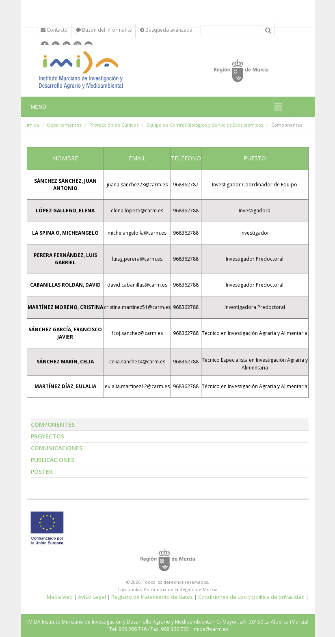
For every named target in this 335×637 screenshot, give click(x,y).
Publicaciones (52, 460)
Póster (42, 471)
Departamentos (64, 125)
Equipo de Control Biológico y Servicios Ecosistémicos (205, 125)
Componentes (53, 424)
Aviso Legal (92, 596)
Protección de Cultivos (113, 125)
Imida (33, 125)
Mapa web (60, 596)
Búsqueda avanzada (166, 29)
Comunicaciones (56, 448)
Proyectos (47, 436)
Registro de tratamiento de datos (152, 596)
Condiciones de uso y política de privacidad (251, 596)
